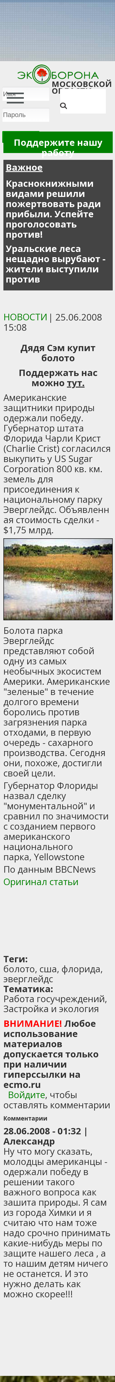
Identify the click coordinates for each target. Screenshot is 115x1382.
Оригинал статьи (40, 881)
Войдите (26, 1094)
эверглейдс (28, 978)
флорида (80, 969)
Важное (24, 167)
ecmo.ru (22, 1084)
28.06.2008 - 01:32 (42, 1131)
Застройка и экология (51, 1008)
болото (19, 969)
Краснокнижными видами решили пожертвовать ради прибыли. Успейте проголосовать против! (53, 208)
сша (48, 969)
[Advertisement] (58, 920)
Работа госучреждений (54, 998)
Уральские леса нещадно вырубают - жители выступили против (55, 263)
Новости (25, 317)
